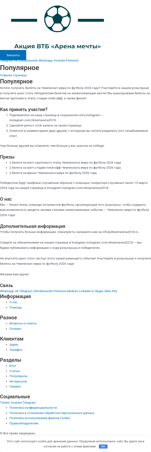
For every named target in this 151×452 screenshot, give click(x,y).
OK (103, 446)
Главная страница (13, 75)
